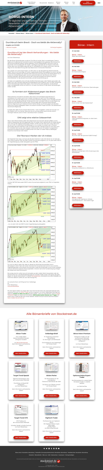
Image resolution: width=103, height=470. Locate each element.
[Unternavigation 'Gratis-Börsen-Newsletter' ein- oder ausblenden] (32, 3)
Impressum (61, 455)
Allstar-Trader (24, 292)
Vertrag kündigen (69, 455)
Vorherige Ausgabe (55, 47)
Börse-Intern (29, 33)
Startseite (11, 33)
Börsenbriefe (38, 455)
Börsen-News (20, 33)
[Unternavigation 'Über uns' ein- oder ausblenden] (73, 3)
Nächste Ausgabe (11, 47)
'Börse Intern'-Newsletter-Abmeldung (24, 452)
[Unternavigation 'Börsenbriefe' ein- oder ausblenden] (43, 3)
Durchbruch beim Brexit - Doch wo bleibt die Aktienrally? (52, 33)
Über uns (44, 455)
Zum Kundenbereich (87, 2)
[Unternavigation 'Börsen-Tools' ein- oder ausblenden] (66, 3)
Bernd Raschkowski (22, 342)
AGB (49, 455)
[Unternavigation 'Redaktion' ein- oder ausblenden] (51, 3)
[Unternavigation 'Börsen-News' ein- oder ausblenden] (58, 3)
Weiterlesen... (78, 61)
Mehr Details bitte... (21, 353)
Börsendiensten (36, 276)
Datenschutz (54, 455)
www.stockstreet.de (13, 286)
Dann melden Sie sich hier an (16, 298)
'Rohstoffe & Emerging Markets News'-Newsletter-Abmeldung (51, 452)
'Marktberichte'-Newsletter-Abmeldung (78, 452)
